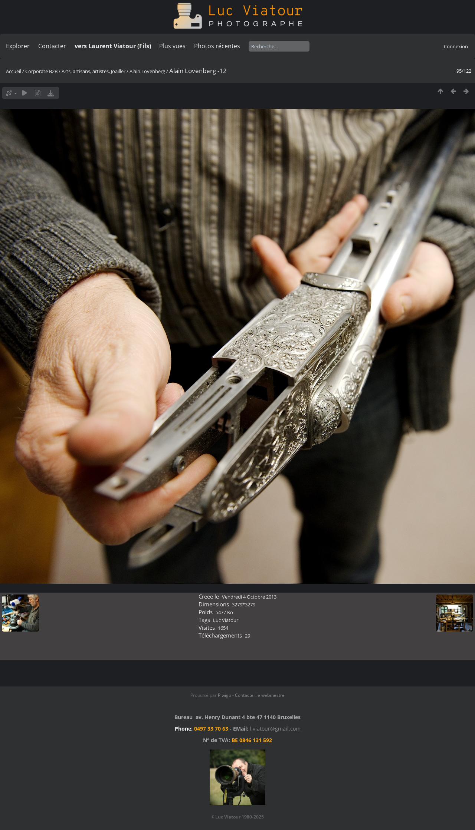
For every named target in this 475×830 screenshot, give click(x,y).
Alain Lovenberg (147, 71)
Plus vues (172, 46)
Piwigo (224, 695)
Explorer (18, 46)
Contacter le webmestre (260, 695)
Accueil (13, 71)
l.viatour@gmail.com (275, 728)
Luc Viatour (225, 620)
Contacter (52, 46)
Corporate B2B (41, 71)
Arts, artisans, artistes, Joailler (93, 71)
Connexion (456, 46)
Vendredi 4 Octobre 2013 (249, 596)
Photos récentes (217, 46)
